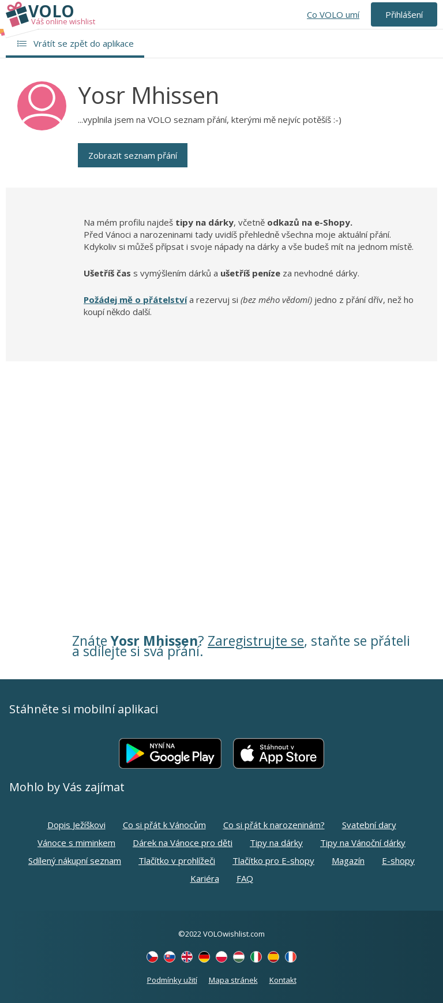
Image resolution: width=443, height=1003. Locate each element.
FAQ (244, 878)
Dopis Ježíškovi (76, 824)
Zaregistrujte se (256, 640)
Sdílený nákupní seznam (74, 860)
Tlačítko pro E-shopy (273, 860)
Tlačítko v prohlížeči (176, 860)
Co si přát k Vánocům (164, 824)
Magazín (348, 860)
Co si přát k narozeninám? (274, 824)
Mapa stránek (233, 980)
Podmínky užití (172, 980)
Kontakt (282, 980)
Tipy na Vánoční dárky (363, 842)
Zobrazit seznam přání (132, 155)
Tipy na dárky (276, 842)
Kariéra (204, 878)
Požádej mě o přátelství (135, 299)
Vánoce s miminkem (76, 842)
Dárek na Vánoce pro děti (182, 842)
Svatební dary (369, 824)
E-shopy (398, 860)
